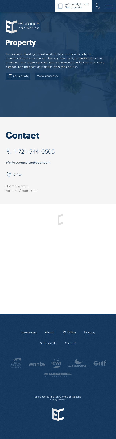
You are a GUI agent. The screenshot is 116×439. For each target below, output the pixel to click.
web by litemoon (58, 399)
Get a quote (18, 76)
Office (14, 175)
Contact (70, 343)
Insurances (29, 332)
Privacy (89, 332)
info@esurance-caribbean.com (28, 162)
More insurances (48, 76)
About (49, 332)
